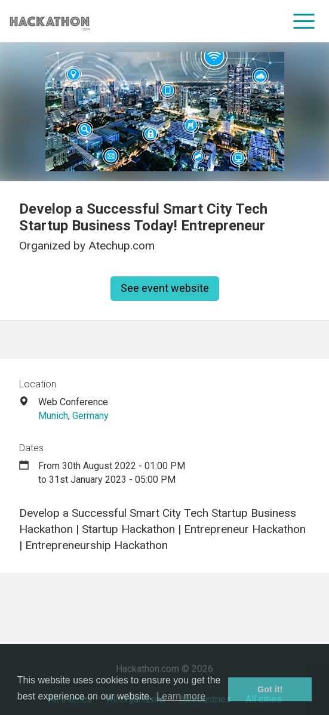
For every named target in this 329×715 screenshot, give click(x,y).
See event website (165, 288)
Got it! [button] (269, 689)
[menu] (304, 21)
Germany (90, 415)
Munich (53, 415)
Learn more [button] (180, 696)
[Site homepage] (50, 21)
